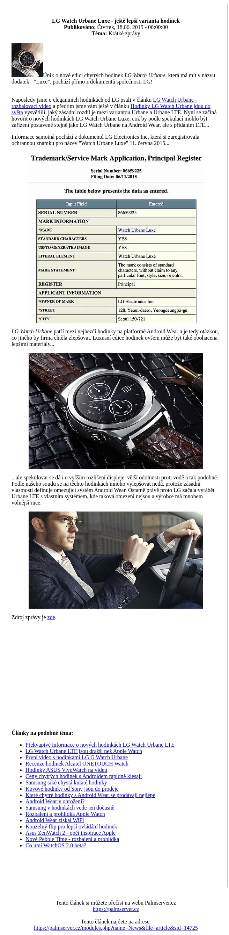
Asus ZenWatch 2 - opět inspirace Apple (70, 833)
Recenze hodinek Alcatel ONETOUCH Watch (76, 764)
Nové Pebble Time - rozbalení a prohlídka (72, 839)
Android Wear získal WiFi (54, 820)
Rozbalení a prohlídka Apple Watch (65, 814)
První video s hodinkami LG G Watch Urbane (76, 757)
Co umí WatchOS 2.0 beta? (55, 845)
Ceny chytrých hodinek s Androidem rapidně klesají (83, 776)
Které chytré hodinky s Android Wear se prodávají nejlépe (90, 795)
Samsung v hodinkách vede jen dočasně (69, 808)
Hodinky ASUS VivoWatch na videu (66, 770)
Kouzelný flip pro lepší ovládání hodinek (71, 826)
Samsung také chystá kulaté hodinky (66, 782)
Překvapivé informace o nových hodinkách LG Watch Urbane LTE (100, 745)
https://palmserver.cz (116, 909)
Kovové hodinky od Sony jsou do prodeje (72, 789)
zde (51, 617)
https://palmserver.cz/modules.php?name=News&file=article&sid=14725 (116, 928)
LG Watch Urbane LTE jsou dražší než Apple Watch (83, 751)
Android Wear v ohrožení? (54, 801)
